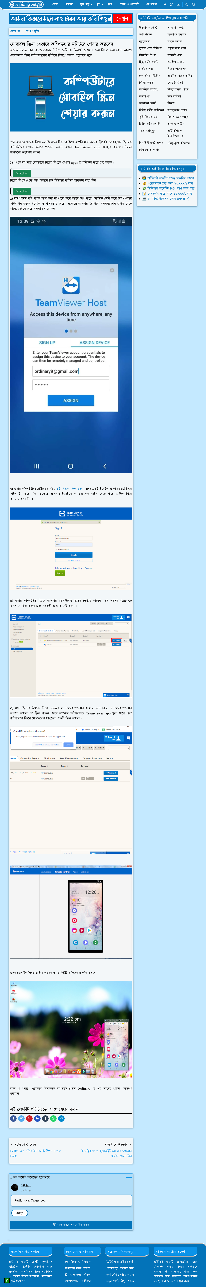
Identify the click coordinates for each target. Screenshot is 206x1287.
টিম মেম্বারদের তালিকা (78, 1275)
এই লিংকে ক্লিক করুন (70, 489)
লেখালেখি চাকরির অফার (120, 1275)
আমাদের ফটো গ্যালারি (77, 1268)
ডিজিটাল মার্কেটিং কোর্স (119, 1262)
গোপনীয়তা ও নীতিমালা (78, 1262)
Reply (19, 1213)
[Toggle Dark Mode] (187, 4)
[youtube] (178, 4)
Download (22, 173)
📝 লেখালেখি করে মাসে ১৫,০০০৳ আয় (167, 193)
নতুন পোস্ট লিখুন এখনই (120, 1281)
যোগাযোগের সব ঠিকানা (78, 1281)
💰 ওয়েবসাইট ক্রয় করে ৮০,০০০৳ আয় (167, 183)
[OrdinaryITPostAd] (71, 18)
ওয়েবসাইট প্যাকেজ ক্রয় (120, 1268)
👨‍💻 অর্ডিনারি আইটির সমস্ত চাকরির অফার (168, 178)
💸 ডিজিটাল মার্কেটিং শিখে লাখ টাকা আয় (168, 188)
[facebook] (165, 4)
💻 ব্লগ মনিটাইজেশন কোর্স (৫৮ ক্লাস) (165, 198)
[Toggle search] (193, 4)
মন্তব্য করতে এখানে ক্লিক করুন (71, 1225)
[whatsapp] (171, 4)
